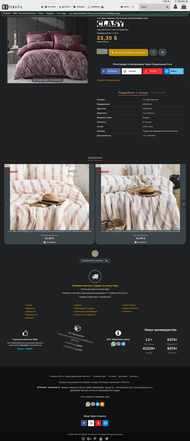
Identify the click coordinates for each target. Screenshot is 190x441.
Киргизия (29, 318)
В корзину (49, 242)
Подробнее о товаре (133, 93)
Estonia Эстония (130, 308)
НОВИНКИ (95, 158)
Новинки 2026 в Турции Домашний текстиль (70, 376)
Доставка (123, 376)
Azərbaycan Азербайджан (86, 311)
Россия (28, 305)
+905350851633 (122, 387)
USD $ (167, 1)
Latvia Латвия (129, 305)
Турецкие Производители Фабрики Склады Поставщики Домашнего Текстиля (94, 382)
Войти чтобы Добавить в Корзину (128, 52)
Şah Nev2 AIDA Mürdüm (49, 235)
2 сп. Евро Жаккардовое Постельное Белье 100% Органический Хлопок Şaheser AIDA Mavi (140, 231)
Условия (112, 376)
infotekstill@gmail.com (143, 387)
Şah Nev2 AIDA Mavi (140, 235)
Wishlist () (181, 1)
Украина (78, 305)
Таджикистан (31, 314)
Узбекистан (30, 311)
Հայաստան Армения (84, 314)
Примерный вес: (104, 33)
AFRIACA (127, 311)
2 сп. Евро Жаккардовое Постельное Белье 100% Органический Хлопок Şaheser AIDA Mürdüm (49, 231)
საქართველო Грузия (84, 308)
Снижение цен (99, 376)
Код (98, 30)
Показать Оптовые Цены (142, 80)
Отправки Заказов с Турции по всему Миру (95, 285)
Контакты (134, 376)
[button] (51, 7)
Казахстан (30, 308)
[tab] (142, 80)
